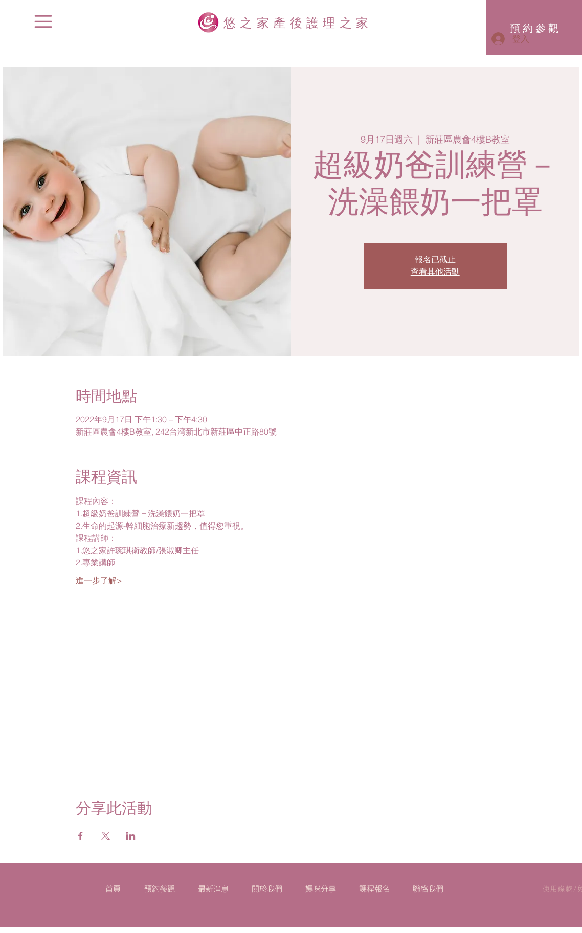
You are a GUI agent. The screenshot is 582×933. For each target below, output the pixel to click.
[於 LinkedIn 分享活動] (131, 836)
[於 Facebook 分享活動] (80, 836)
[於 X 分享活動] (105, 836)
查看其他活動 (435, 272)
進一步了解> (99, 580)
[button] (43, 21)
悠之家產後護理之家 (298, 22)
